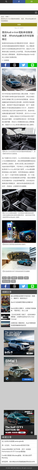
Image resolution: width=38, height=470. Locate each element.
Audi (29, 113)
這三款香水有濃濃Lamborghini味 (13, 441)
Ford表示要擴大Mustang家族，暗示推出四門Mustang (17, 457)
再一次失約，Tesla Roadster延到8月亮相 (15, 445)
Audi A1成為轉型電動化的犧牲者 (22, 302)
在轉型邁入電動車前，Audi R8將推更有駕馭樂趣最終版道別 (23, 324)
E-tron (21, 278)
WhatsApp (12, 125)
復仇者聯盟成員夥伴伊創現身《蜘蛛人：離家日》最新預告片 (23, 297)
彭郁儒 (6, 60)
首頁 (2, 16)
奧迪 (26, 278)
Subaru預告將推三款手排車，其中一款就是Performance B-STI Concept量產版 (16, 450)
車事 (7, 16)
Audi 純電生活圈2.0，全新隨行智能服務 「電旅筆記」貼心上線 (23, 309)
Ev (9, 278)
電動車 (23, 108)
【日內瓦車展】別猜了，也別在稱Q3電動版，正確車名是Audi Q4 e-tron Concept (23, 317)
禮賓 (13, 281)
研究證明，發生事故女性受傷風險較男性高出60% (18, 462)
